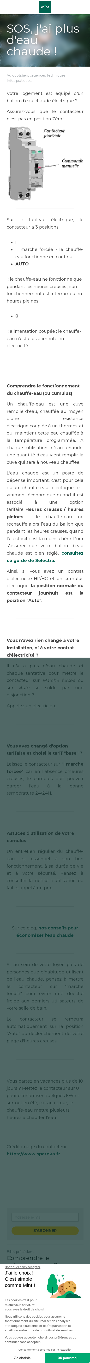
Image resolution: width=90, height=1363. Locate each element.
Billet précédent (20, 1252)
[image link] (45, 7)
